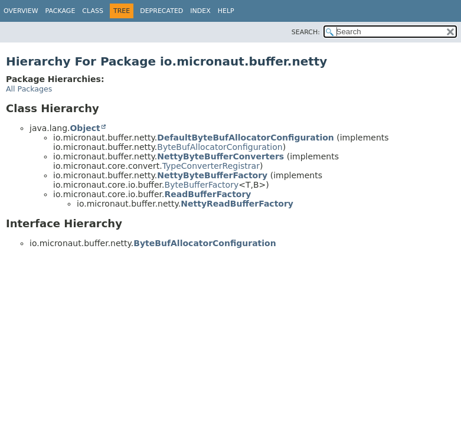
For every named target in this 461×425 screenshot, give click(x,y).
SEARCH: (306, 32)
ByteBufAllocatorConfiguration (219, 147)
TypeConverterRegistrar (211, 166)
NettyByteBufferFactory (212, 175)
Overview (21, 11)
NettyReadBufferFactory (237, 203)
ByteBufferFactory (202, 184)
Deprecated (161, 11)
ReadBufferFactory (208, 194)
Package (60, 11)
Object (85, 128)
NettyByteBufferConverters (220, 156)
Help (226, 11)
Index (200, 11)
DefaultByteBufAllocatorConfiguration (245, 137)
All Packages (29, 88)
